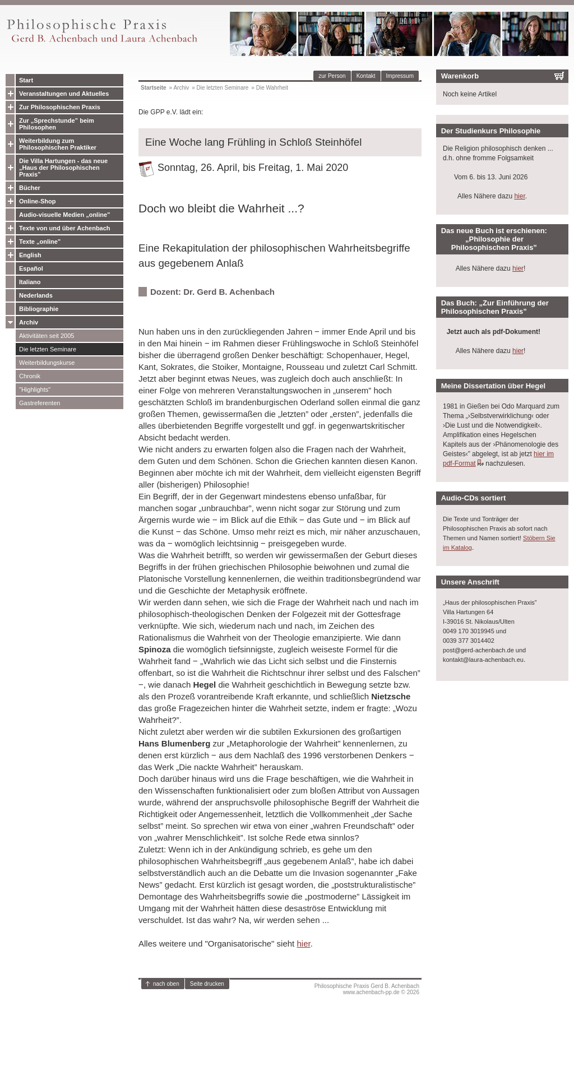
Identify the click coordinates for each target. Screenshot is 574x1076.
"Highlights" (34, 389)
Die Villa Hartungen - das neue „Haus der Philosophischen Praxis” (63, 167)
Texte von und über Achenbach (64, 228)
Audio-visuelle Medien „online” (64, 214)
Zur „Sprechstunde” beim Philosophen (56, 124)
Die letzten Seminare (47, 349)
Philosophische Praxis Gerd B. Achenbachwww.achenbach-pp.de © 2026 (366, 989)
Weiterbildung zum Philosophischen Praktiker (57, 144)
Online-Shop (37, 201)
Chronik (29, 376)
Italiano (30, 282)
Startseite (153, 88)
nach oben (166, 984)
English (30, 255)
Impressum (400, 76)
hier (303, 943)
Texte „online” (40, 241)
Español (31, 268)
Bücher (29, 187)
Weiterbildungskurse (47, 362)
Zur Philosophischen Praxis (59, 107)
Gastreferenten (39, 403)
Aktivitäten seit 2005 (46, 335)
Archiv (28, 322)
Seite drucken (207, 984)
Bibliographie (38, 308)
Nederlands (36, 295)
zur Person (331, 76)
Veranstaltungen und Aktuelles (64, 93)
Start (26, 80)
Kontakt (366, 76)
